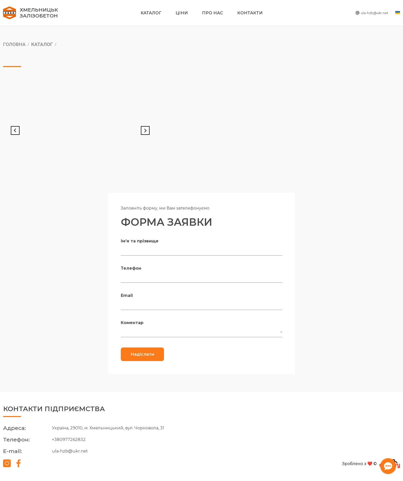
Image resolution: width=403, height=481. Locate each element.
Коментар (132, 322)
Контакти (250, 13)
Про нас (212, 13)
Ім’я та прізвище (140, 241)
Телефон (131, 268)
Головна (14, 44)
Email (127, 295)
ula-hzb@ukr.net (367, 13)
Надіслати (142, 354)
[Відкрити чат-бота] (386, 464)
